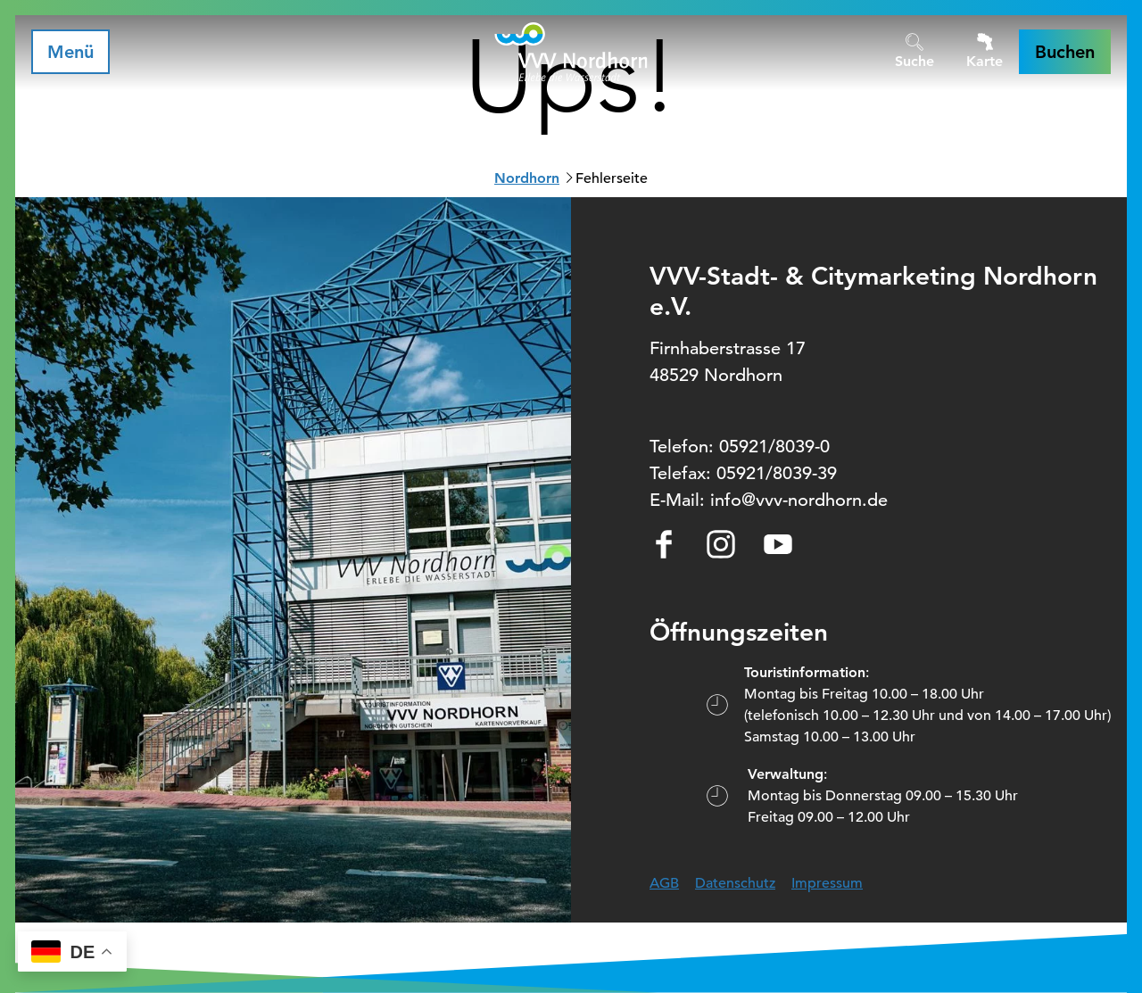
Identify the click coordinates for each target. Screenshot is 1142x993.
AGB (664, 883)
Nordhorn (526, 178)
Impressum (827, 883)
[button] (1065, 51)
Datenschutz (735, 883)
